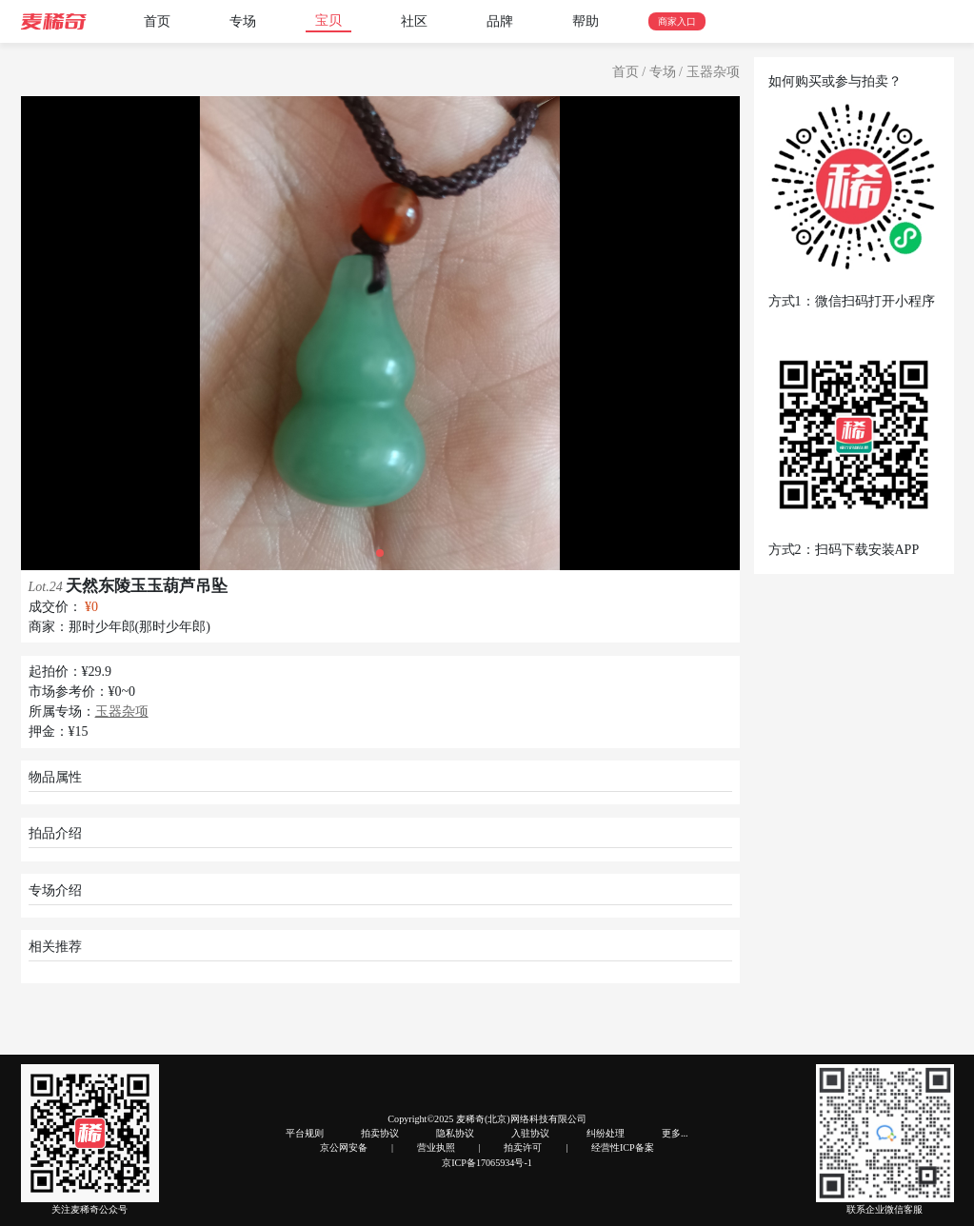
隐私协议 (455, 1133)
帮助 (585, 21)
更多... (675, 1133)
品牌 (500, 21)
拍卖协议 (380, 1133)
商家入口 (677, 21)
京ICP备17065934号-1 (487, 1162)
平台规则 (305, 1133)
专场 (242, 21)
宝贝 (328, 20)
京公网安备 (344, 1147)
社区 (414, 21)
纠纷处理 (605, 1133)
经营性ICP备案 (622, 1147)
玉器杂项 (713, 72)
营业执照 (436, 1147)
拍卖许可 (523, 1147)
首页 (157, 21)
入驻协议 (530, 1133)
